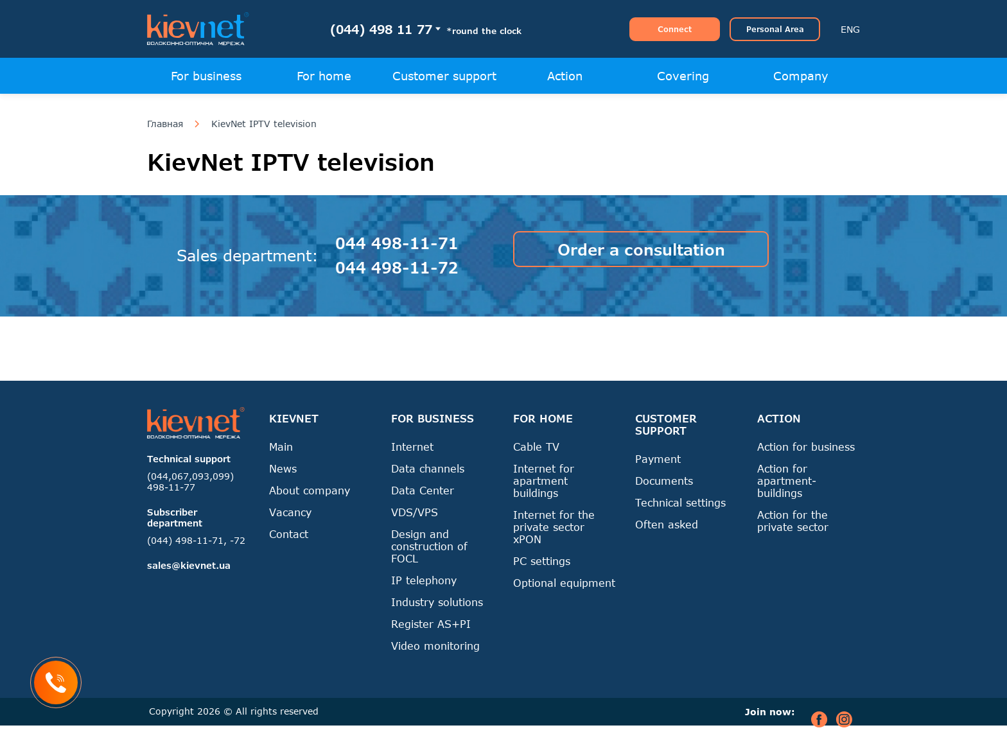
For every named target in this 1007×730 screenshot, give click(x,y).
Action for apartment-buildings (786, 480)
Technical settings (680, 502)
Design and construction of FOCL (429, 546)
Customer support (444, 76)
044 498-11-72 (397, 267)
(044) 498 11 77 (381, 29)
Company (800, 76)
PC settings (541, 561)
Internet (412, 446)
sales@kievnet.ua (189, 565)
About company (309, 490)
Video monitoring (435, 645)
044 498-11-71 (397, 243)
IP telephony (424, 580)
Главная (165, 123)
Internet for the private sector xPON (554, 526)
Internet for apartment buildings (543, 480)
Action (564, 76)
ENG (850, 29)
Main (281, 446)
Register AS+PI (431, 624)
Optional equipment (564, 583)
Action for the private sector (792, 520)
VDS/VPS (414, 512)
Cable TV (536, 446)
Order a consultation (641, 249)
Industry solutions (437, 602)
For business (206, 76)
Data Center (422, 490)
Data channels (427, 468)
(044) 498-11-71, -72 (196, 540)
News (283, 468)
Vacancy (290, 512)
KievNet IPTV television (264, 123)
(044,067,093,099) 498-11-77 (190, 481)
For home (324, 76)
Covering (683, 76)
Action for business (806, 446)
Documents (664, 480)
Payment (658, 459)
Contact (288, 534)
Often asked (666, 524)
